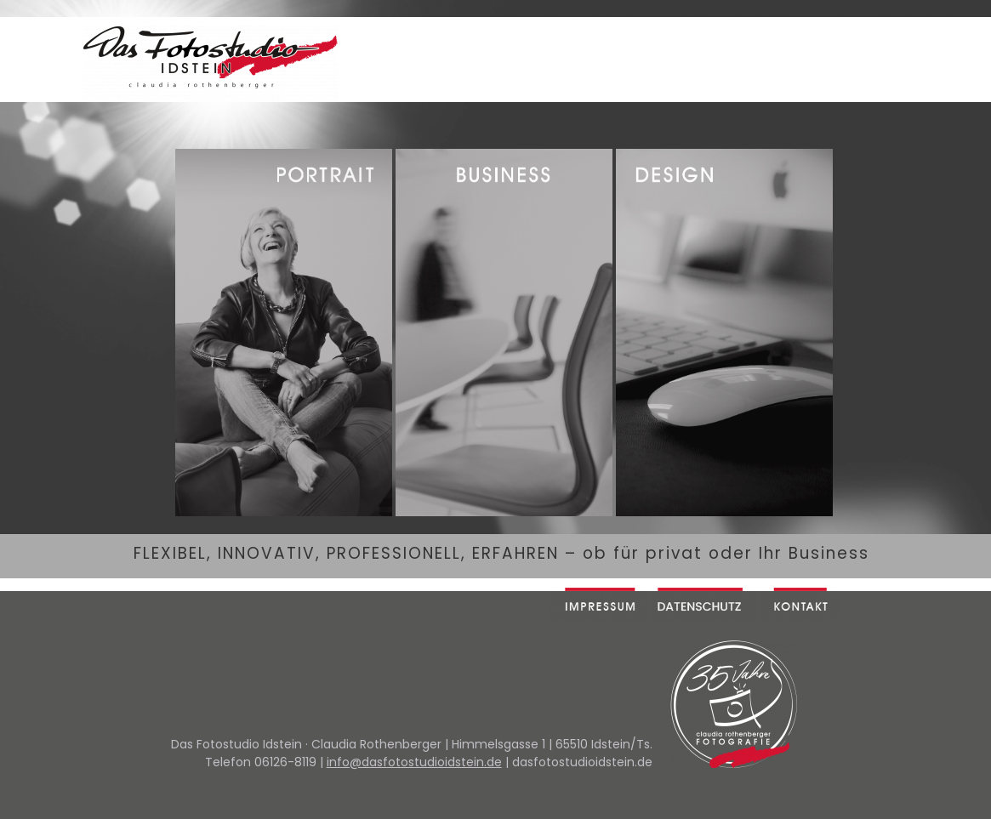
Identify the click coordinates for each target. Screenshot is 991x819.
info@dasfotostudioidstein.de (414, 762)
